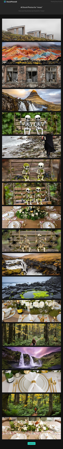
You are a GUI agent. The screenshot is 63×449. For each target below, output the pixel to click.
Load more (31, 443)
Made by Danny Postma (56, 1)
